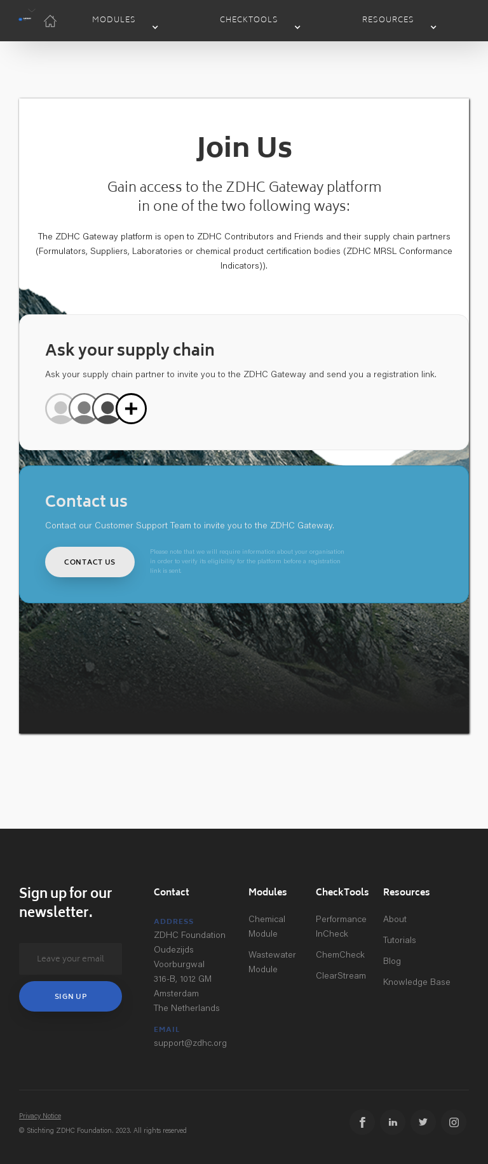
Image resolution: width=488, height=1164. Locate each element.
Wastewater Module (272, 963)
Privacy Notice (40, 1116)
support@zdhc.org (190, 1044)
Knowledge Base (417, 983)
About (395, 920)
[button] (25, 21)
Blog (392, 962)
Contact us (90, 563)
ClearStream (341, 976)
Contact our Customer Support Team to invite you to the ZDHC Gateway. (189, 526)
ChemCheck (340, 955)
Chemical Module (266, 927)
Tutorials (399, 941)
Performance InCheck (341, 927)
